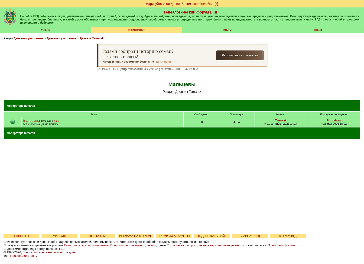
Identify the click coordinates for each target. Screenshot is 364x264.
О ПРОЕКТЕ (21, 236)
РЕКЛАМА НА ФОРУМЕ (135, 236)
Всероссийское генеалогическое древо (50, 252)
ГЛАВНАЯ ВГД (250, 236)
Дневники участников (29, 38)
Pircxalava (334, 120)
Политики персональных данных (133, 245)
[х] (216, 4)
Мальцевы (31, 121)
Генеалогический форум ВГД (190, 12)
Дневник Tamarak (92, 38)
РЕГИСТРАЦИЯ (136, 30)
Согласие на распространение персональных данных (203, 245)
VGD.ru (45, 30)
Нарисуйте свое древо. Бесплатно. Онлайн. (179, 4)
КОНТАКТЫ (97, 236)
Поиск (318, 30)
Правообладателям (23, 255)
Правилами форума (282, 245)
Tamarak (29, 105)
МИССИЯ (59, 236)
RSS (62, 249)
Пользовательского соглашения (86, 245)
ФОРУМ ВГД (288, 236)
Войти (227, 30)
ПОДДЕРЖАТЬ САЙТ (212, 236)
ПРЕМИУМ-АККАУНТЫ (173, 236)
